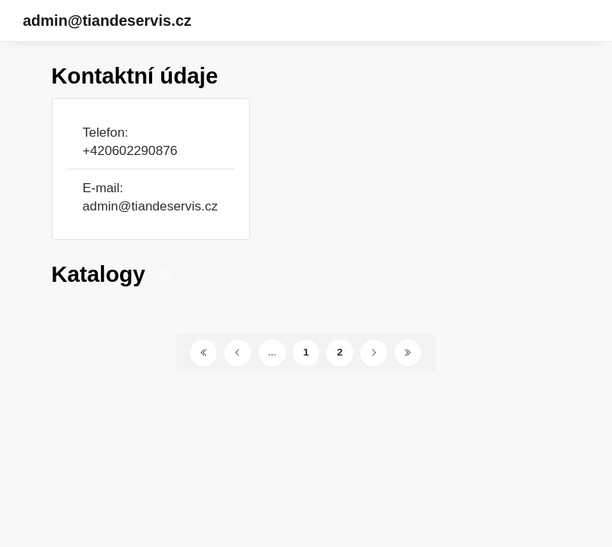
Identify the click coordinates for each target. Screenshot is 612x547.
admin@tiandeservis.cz (107, 20)
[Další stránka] (373, 353)
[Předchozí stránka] (237, 353)
